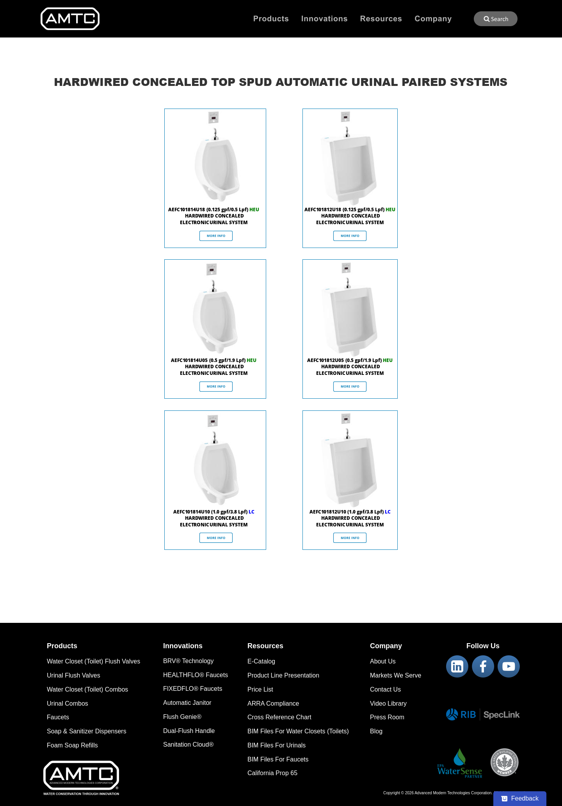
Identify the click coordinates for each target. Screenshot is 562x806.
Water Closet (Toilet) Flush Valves (93, 661)
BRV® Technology (188, 661)
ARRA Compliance (273, 703)
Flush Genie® (182, 716)
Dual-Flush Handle (189, 731)
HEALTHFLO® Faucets (195, 675)
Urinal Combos (67, 703)
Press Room (387, 717)
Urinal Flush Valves (73, 675)
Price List (260, 689)
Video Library (388, 703)
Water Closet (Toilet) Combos (87, 689)
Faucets (58, 717)
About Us (383, 661)
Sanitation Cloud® (188, 744)
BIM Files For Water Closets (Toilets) (298, 731)
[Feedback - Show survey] (519, 798)
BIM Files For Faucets (277, 759)
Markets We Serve (395, 675)
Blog (376, 731)
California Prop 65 (272, 773)
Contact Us (385, 689)
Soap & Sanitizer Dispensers (86, 731)
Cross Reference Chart (279, 717)
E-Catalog (261, 661)
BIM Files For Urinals (276, 745)
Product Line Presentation (283, 675)
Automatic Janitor (187, 702)
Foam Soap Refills (72, 745)
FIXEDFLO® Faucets (192, 688)
